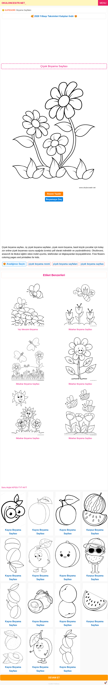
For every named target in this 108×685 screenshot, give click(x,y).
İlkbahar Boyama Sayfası (80, 329)
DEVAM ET (54, 677)
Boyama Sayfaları (23, 10)
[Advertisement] (54, 41)
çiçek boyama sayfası (92, 264)
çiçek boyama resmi (39, 264)
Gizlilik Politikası (54, 684)
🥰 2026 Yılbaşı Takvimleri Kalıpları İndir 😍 (54, 16)
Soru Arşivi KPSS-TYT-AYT (14, 487)
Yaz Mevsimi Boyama (28, 329)
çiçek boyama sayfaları (65, 264)
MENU (103, 3)
